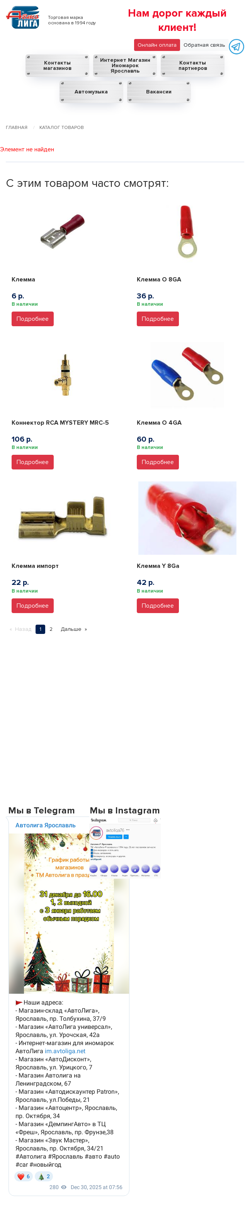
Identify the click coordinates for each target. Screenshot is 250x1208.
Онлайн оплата (157, 45)
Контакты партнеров (193, 65)
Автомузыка (91, 91)
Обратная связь (204, 45)
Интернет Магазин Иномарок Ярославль (125, 65)
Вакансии (159, 91)
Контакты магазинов (57, 65)
